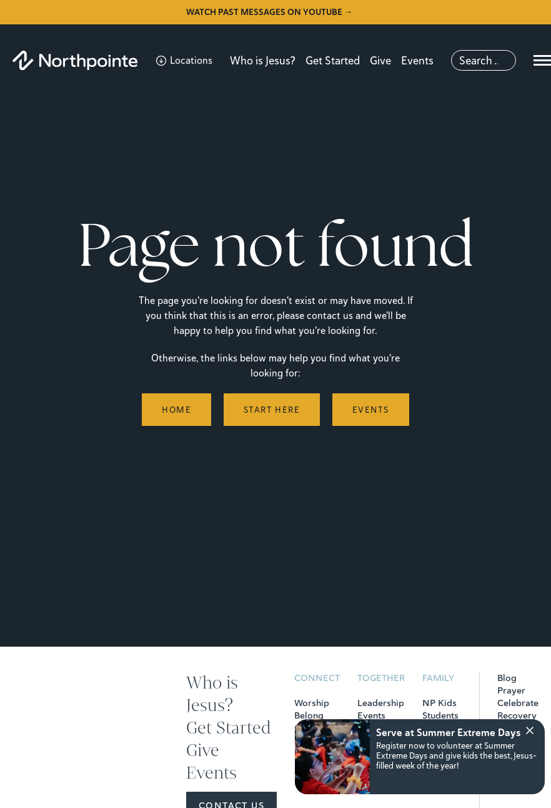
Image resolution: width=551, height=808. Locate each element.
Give (380, 60)
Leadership (380, 703)
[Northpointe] (74, 60)
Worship (311, 703)
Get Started (332, 60)
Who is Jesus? (262, 60)
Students (440, 715)
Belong (309, 715)
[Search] (483, 60)
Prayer (511, 690)
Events (417, 60)
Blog (507, 678)
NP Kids (439, 703)
